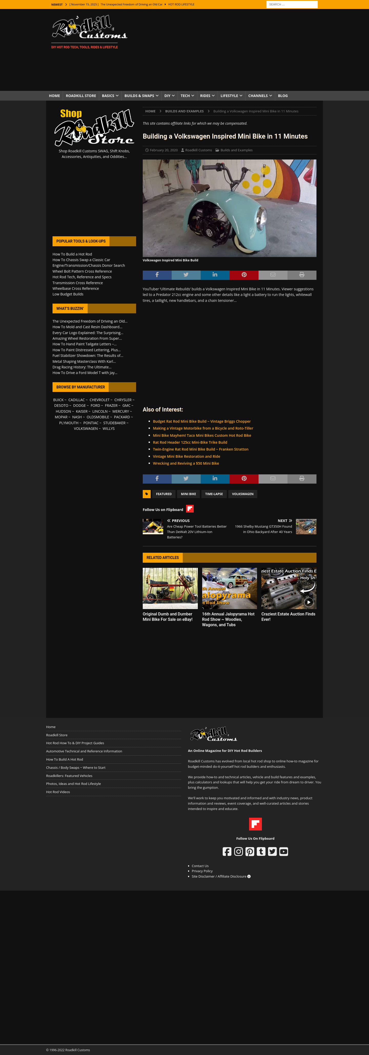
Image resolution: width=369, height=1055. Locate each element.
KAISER (81, 411)
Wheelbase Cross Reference (76, 288)
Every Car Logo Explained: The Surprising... (88, 332)
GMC (126, 405)
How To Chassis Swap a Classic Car (81, 259)
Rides (205, 95)
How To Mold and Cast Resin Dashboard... (87, 326)
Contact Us (200, 866)
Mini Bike (188, 494)
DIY (168, 95)
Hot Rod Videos (58, 792)
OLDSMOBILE (98, 416)
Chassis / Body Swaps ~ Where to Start (76, 767)
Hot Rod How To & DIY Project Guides (75, 743)
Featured (164, 494)
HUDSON (63, 411)
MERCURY (120, 411)
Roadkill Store (81, 95)
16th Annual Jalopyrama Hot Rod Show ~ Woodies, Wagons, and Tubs (228, 619)
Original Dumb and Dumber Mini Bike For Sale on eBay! (167, 617)
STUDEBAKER (114, 422)
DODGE (79, 405)
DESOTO (61, 405)
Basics (108, 95)
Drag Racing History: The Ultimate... (82, 367)
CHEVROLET (100, 399)
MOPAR (61, 416)
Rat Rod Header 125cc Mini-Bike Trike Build (190, 442)
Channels (258, 95)
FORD (95, 405)
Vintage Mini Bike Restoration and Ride (186, 456)
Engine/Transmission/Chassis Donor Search (89, 265)
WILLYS (109, 428)
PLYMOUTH (68, 422)
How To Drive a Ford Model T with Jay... (85, 372)
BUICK (58, 399)
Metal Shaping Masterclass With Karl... (84, 361)
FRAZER (111, 405)
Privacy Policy (202, 871)
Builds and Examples (237, 150)
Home (54, 95)
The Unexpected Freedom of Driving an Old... (90, 321)
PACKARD (122, 416)
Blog (283, 95)
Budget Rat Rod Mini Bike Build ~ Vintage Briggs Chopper (202, 421)
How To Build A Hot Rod (64, 759)
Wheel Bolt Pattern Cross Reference (82, 271)
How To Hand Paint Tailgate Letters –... (85, 344)
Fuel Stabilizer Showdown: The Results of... (88, 355)
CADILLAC (76, 399)
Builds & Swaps (139, 95)
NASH (77, 416)
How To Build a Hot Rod (72, 254)
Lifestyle (229, 95)
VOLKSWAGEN (86, 428)
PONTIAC (90, 422)
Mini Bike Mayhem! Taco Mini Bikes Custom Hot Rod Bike (202, 435)
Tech (185, 95)
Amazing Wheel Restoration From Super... (87, 338)
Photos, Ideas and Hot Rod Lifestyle (73, 783)
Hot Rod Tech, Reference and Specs (82, 276)
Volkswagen (243, 494)
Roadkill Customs (198, 150)
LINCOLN (100, 411)
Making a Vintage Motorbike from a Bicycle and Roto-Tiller (203, 428)
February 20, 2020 (164, 150)
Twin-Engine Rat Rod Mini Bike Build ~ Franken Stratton (201, 449)
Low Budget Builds (68, 294)
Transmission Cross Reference (78, 282)
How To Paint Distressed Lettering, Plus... (87, 349)
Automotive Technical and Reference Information (84, 751)
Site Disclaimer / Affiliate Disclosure (221, 876)
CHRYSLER (122, 399)
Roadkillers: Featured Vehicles (69, 775)
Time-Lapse (214, 494)
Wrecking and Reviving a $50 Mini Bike (186, 463)
